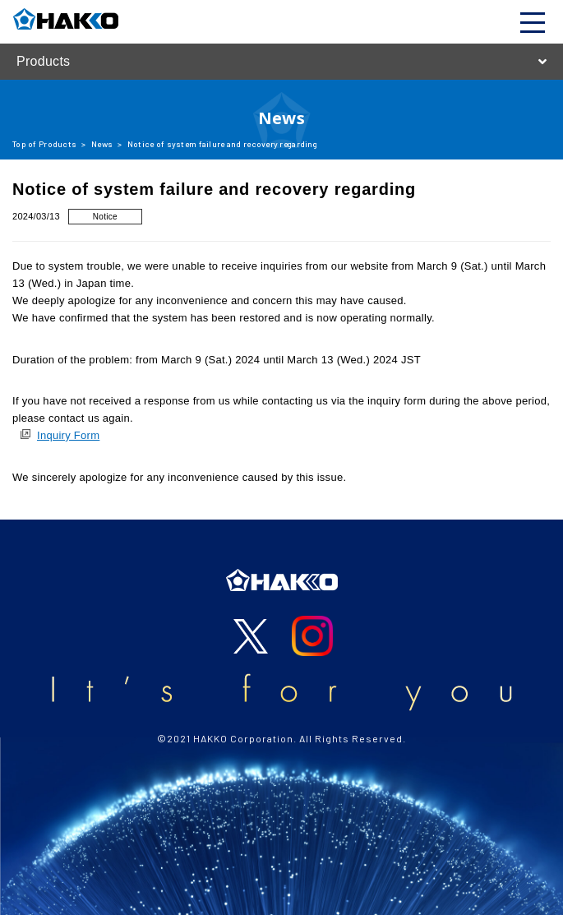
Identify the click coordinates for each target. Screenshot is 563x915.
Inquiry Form (68, 435)
